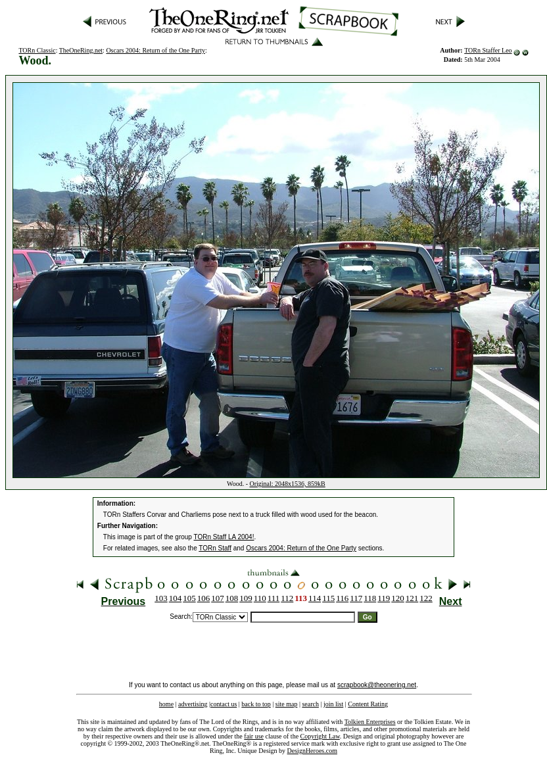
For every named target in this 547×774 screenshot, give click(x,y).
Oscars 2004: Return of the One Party (155, 50)
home (166, 704)
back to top (255, 704)
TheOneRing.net (81, 50)
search (310, 704)
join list (333, 704)
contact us (223, 704)
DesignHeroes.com (312, 750)
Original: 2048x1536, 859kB (287, 483)
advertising (192, 704)
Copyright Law (320, 736)
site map (286, 704)
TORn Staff (215, 548)
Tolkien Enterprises (370, 721)
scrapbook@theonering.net (376, 685)
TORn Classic (36, 50)
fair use (254, 736)
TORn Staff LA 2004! (224, 537)
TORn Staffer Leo (487, 50)
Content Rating (368, 704)
